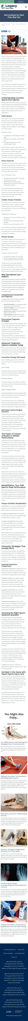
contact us (12, 700)
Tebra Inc (14, 949)
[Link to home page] (12, 6)
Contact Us (14, 957)
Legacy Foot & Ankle (5, 24)
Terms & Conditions (8, 953)
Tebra (20, 1015)
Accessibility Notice (20, 953)
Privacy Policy (21, 949)
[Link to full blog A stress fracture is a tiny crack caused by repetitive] (14, 876)
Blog (13, 24)
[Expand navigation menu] (26, 6)
